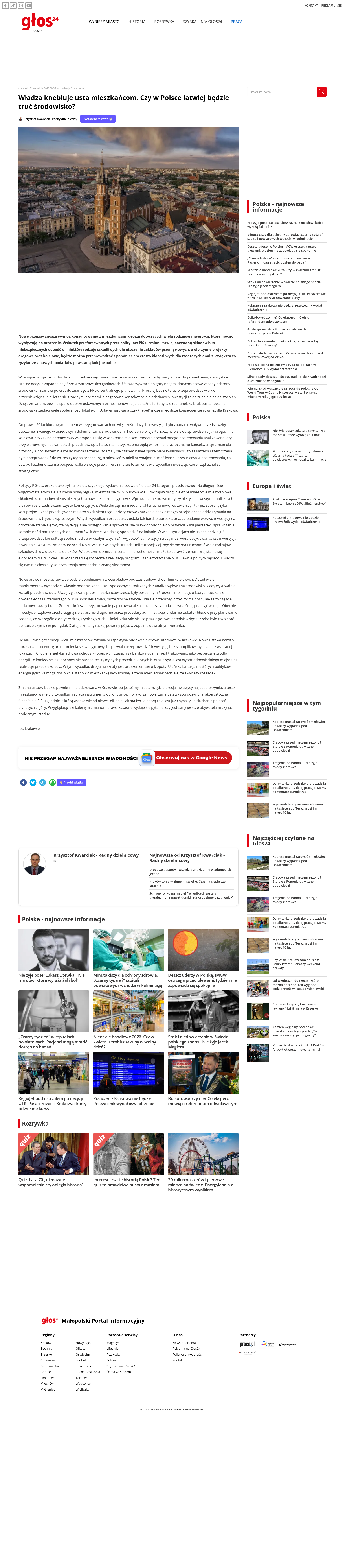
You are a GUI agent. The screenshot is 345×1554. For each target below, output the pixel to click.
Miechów (47, 1383)
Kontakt (178, 1360)
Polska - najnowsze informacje (63, 919)
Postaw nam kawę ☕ (97, 119)
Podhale (82, 1360)
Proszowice (84, 1366)
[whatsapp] (52, 783)
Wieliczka (82, 1389)
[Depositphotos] (288, 1344)
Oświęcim (83, 1354)
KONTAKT (311, 5)
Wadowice (83, 1383)
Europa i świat (272, 486)
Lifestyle (112, 1348)
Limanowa (47, 1378)
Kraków (45, 1343)
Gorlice (45, 1372)
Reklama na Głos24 (186, 1348)
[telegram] (42, 783)
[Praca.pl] (247, 1344)
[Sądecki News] (267, 1344)
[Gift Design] (247, 1353)
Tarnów (81, 1378)
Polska (262, 417)
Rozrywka (164, 21)
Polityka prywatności (187, 1354)
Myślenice (47, 1389)
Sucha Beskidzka (88, 1372)
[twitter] (33, 783)
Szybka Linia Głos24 (202, 21)
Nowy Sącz (83, 1343)
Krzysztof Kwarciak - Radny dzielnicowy (50, 119)
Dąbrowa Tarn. (51, 1366)
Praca (236, 21)
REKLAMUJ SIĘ (331, 5)
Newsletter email (185, 1343)
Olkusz (81, 1348)
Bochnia (46, 1348)
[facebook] (23, 783)
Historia (136, 21)
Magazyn (113, 1343)
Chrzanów (47, 1360)
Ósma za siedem (118, 1372)
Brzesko (46, 1354)
